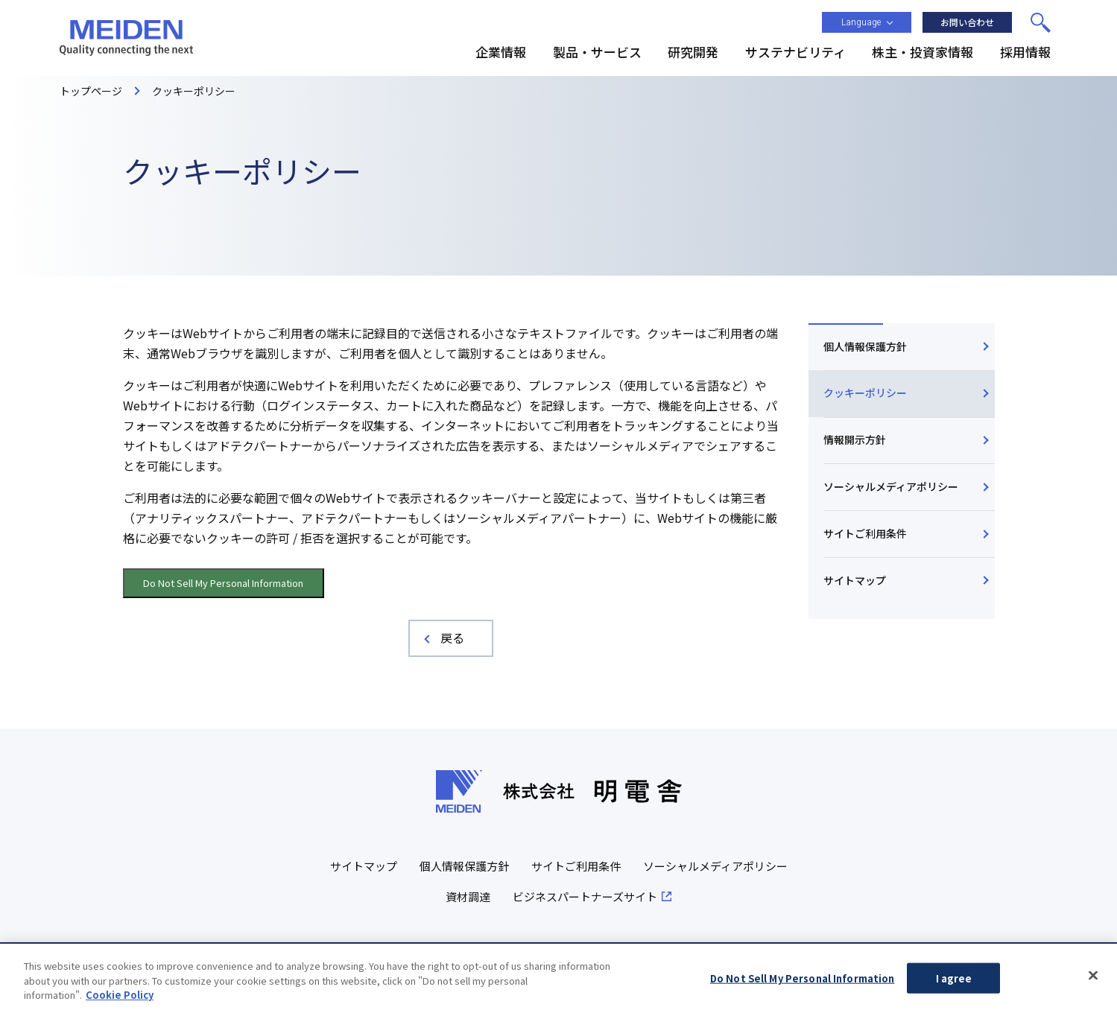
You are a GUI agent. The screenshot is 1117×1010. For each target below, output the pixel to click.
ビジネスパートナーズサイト (585, 896)
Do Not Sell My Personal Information (223, 583)
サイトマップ (854, 580)
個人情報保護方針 (865, 346)
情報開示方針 (854, 439)
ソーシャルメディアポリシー (890, 486)
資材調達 (468, 896)
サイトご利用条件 (865, 533)
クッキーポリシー (865, 392)
